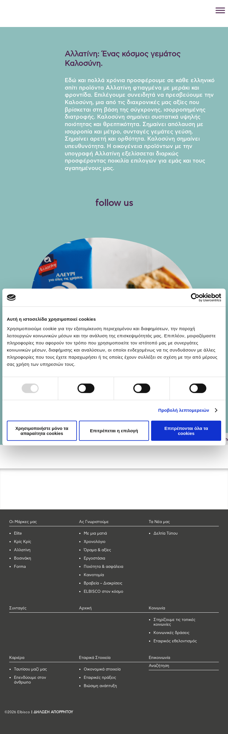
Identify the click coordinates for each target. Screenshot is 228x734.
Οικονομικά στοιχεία (102, 669)
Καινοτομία (94, 575)
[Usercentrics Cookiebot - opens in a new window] (195, 297)
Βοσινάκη (22, 558)
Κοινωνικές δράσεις (171, 633)
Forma (20, 567)
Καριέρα (16, 658)
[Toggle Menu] (220, 10)
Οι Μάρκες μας (23, 522)
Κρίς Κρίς (22, 542)
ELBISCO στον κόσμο (103, 592)
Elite (18, 534)
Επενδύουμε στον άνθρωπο (30, 680)
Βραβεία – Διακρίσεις (103, 583)
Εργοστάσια (94, 558)
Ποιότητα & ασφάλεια (103, 567)
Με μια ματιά (95, 534)
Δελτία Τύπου (165, 534)
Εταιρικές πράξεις (100, 678)
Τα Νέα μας (159, 522)
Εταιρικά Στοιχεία (94, 658)
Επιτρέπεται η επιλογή (114, 430)
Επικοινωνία (159, 658)
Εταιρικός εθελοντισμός (175, 641)
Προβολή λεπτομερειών (183, 410)
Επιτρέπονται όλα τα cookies (186, 430)
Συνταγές (17, 608)
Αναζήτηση (159, 666)
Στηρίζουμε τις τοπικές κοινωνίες (174, 622)
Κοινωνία (157, 608)
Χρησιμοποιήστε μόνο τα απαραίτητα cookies (41, 430)
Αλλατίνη (22, 550)
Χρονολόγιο (94, 542)
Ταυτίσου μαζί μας (30, 669)
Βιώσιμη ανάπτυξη (100, 686)
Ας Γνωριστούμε (94, 522)
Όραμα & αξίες (97, 550)
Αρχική (85, 608)
